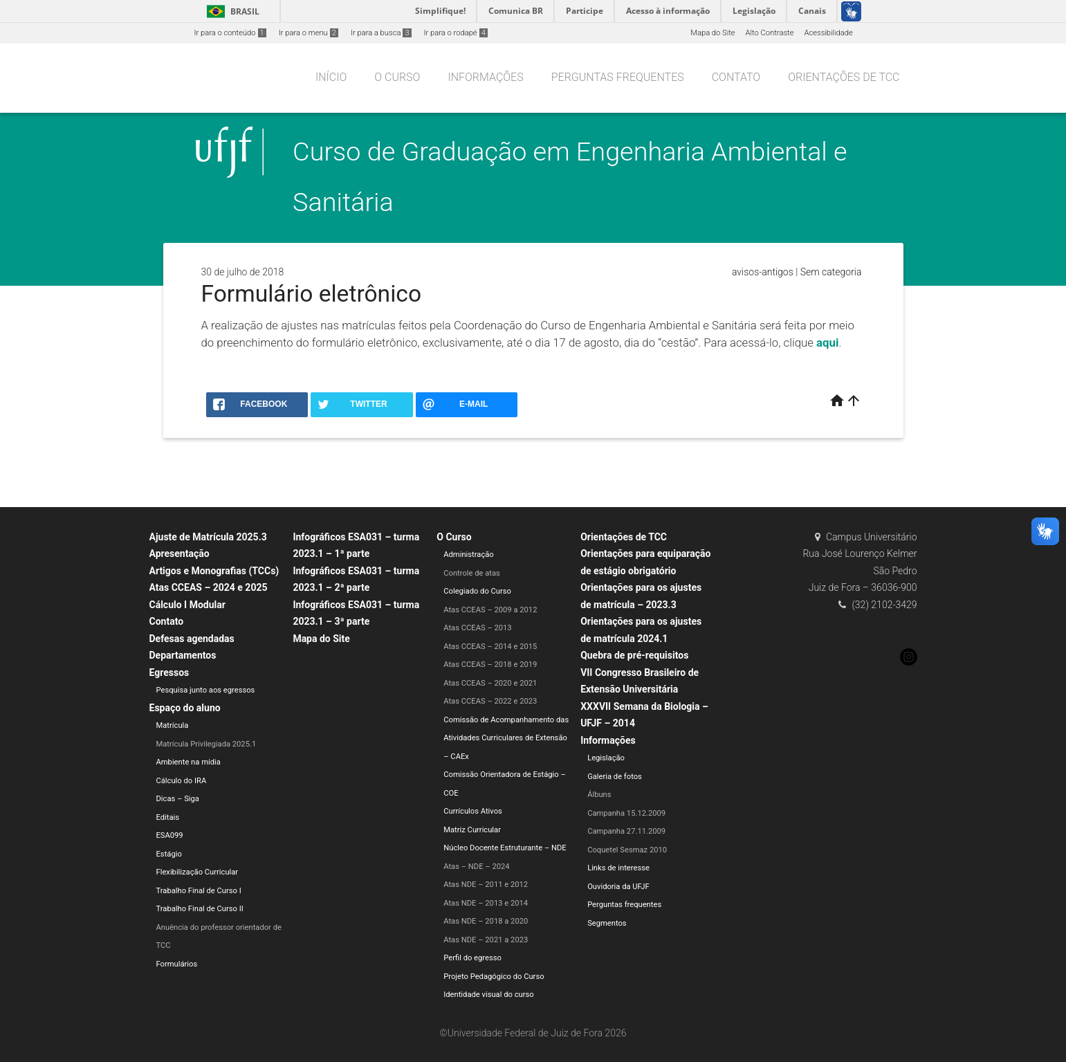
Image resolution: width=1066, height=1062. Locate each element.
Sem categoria (831, 271)
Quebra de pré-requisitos (634, 655)
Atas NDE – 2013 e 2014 (485, 903)
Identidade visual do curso (488, 994)
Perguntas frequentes (617, 77)
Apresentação (179, 553)
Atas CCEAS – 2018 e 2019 (490, 664)
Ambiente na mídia (188, 762)
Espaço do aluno (185, 707)
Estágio (169, 854)
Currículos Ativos (472, 811)
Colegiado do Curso (477, 591)
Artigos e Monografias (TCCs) (214, 570)
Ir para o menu (308, 32)
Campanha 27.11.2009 (626, 831)
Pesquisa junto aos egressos (205, 690)
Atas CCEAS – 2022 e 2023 (490, 701)
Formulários (177, 964)
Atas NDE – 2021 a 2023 (485, 939)
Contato (736, 77)
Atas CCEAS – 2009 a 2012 (490, 609)
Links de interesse (618, 867)
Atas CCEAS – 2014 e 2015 (490, 646)
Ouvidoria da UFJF (618, 886)
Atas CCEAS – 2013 (477, 627)
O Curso (397, 77)
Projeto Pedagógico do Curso (493, 976)
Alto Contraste (770, 32)
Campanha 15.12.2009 (626, 813)
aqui (827, 342)
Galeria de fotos (614, 776)
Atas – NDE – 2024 (476, 866)
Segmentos (606, 923)
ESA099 (169, 835)
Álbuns (599, 794)
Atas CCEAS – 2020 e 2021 (490, 683)
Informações (485, 77)
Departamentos (183, 655)
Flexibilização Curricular (197, 872)
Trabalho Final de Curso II (199, 908)
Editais (168, 817)
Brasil (230, 11)
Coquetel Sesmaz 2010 (627, 849)
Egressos (169, 672)
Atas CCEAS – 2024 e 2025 (208, 587)
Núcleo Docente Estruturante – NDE (504, 847)
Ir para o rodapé (456, 32)
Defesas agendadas (192, 638)
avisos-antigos (762, 271)
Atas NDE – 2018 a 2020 (485, 921)
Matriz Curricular (472, 829)
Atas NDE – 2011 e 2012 (485, 884)
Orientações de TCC (843, 77)
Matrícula (172, 725)
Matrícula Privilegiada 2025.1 (206, 744)
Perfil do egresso (472, 957)
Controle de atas (471, 573)
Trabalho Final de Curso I (198, 890)
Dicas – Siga (177, 798)
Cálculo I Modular (187, 604)
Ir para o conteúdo (230, 32)
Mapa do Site (712, 32)
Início (331, 77)
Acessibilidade (828, 32)
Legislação (606, 757)
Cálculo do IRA (181, 780)
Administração (468, 554)
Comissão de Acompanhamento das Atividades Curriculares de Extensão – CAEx (506, 738)
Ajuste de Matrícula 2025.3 (208, 536)
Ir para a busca (381, 32)
